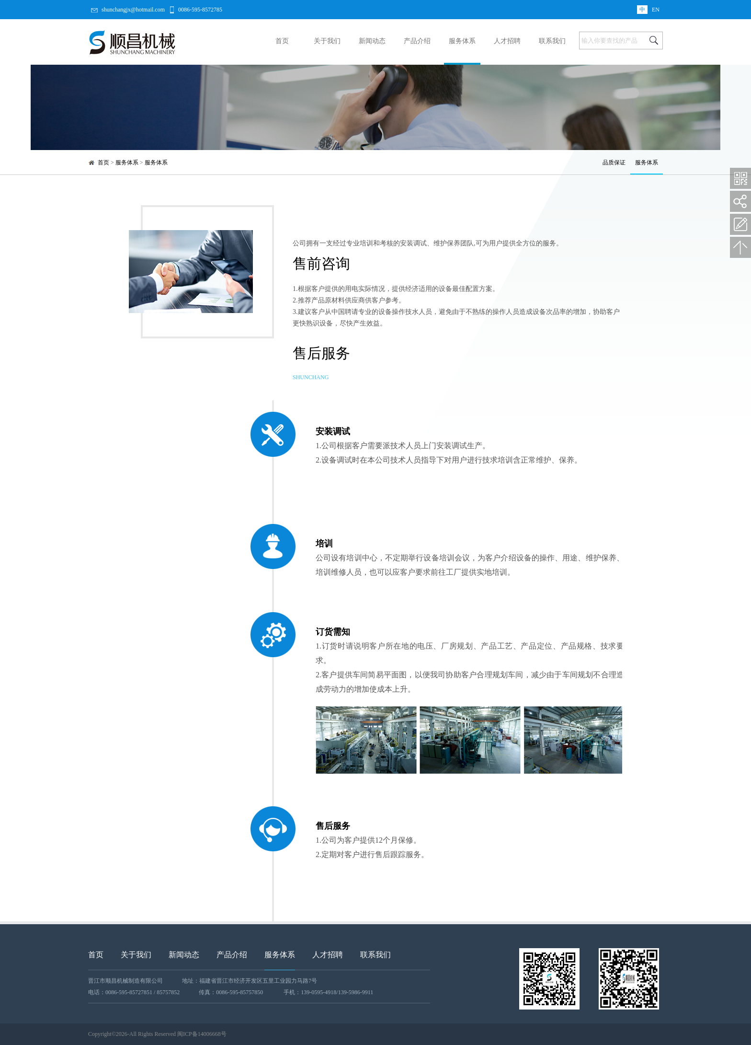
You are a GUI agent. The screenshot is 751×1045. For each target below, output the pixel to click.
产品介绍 (417, 41)
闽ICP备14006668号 (202, 1034)
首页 (282, 41)
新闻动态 (372, 41)
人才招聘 (507, 41)
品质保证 (614, 162)
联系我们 (552, 41)
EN (656, 9)
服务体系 (462, 41)
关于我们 (327, 41)
